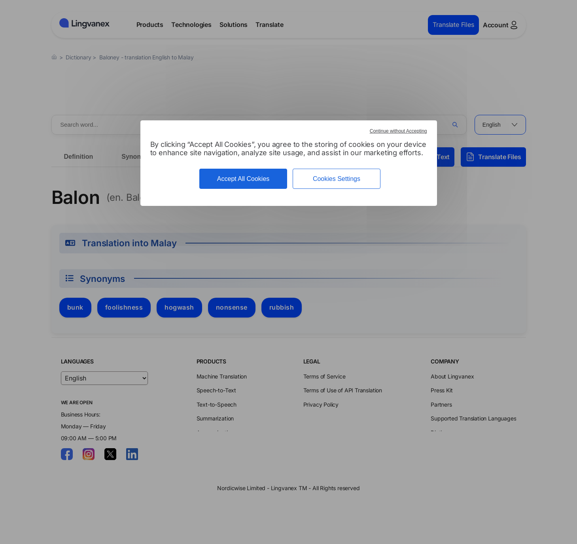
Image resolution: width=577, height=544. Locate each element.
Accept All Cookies (243, 178)
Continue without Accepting (398, 131)
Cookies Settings (336, 178)
